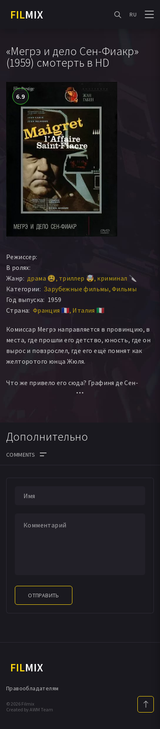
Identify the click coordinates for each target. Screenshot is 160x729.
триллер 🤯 (77, 278)
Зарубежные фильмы (76, 289)
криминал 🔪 (117, 278)
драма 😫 (41, 278)
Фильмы (124, 289)
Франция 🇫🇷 (51, 310)
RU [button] (133, 14)
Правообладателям (32, 688)
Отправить (43, 595)
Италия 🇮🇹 (88, 310)
